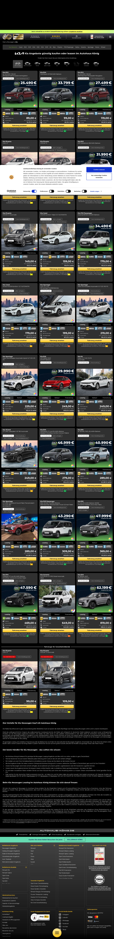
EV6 (42, 17)
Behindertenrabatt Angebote (11, 832)
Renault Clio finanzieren (66, 818)
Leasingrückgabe (7, 897)
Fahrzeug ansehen (19, 96)
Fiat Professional (36, 848)
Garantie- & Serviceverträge (10, 884)
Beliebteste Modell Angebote (71, 815)
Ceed (20, 17)
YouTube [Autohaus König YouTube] (63, 907)
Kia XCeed (12, 746)
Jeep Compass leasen (65, 854)
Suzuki (33, 832)
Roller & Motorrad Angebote (11, 824)
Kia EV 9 (108, 746)
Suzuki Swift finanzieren (66, 862)
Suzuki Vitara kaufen (65, 859)
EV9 (46, 17)
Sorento (83, 17)
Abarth (33, 846)
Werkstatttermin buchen (10, 878)
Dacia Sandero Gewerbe (38, 870)
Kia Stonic (54, 746)
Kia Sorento (44, 746)
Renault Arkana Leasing (66, 821)
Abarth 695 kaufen (64, 884)
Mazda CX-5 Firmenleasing (39, 878)
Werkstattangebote (8, 886)
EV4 (34, 17)
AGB (3, 919)
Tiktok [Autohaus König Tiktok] (62, 910)
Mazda (33, 840)
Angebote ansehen (75, 1)
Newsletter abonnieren (9, 908)
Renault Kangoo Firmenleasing (40, 873)
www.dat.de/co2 (20, 792)
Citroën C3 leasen (64, 881)
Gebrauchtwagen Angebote (11, 821)
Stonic (97, 17)
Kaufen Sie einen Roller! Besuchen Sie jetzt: (46, 810)
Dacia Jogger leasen (65, 851)
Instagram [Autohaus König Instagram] (64, 895)
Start (4, 12)
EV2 (25, 17)
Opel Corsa (5, 845)
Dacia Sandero (6, 856)
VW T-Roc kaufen (64, 876)
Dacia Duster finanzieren (66, 846)
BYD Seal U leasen (64, 868)
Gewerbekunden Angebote (10, 826)
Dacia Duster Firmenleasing (39, 867)
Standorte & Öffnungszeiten (11, 900)
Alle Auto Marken (43, 815)
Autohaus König (7, 892)
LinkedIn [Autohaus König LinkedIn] (63, 898)
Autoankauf (6, 895)
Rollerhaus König (75, 810)
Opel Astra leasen (64, 829)
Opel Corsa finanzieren (66, 826)
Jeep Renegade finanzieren (67, 857)
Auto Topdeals (6, 829)
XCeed (103, 17)
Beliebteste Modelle (14, 837)
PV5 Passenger (69, 17)
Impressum (6, 922)
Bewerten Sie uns (7, 911)
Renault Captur (7, 843)
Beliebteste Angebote (10, 815)
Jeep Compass (6, 859)
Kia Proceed (31, 746)
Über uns (5, 906)
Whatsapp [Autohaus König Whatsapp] (64, 901)
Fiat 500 (4, 851)
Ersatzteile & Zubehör (9, 881)
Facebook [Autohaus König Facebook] (64, 904)
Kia (32, 837)
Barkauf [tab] (19, 80)
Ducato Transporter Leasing (39, 876)
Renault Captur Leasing (66, 824)
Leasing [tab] (7, 80)
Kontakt (4, 903)
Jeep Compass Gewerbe (38, 881)
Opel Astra (5, 848)
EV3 (29, 17)
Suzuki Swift (6, 867)
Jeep (32, 829)
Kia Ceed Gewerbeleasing (39, 884)
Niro (54, 17)
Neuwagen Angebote (9, 818)
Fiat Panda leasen (64, 843)
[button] (109, 7)
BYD (32, 835)
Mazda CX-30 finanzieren (66, 879)
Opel (32, 821)
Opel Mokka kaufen (65, 832)
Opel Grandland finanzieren (67, 835)
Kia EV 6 (100, 746)
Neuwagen (10, 12)
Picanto (59, 17)
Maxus (33, 854)
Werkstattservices (8, 875)
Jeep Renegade (7, 862)
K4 (50, 17)
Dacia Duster (6, 854)
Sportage (91, 17)
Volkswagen (34, 851)
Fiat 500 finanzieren (65, 840)
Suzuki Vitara (6, 865)
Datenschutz (6, 917)
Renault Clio (6, 840)
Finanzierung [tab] (31, 80)
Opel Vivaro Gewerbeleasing (39, 865)
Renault (33, 818)
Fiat (32, 824)
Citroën (33, 843)
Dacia (32, 826)
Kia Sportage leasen (65, 873)
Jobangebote (6, 914)
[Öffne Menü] (57, 932)
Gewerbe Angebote (37, 862)
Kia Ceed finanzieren (65, 870)
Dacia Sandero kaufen (65, 848)
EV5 (38, 17)
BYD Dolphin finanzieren (66, 865)
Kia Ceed (5, 870)
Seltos (77, 17)
